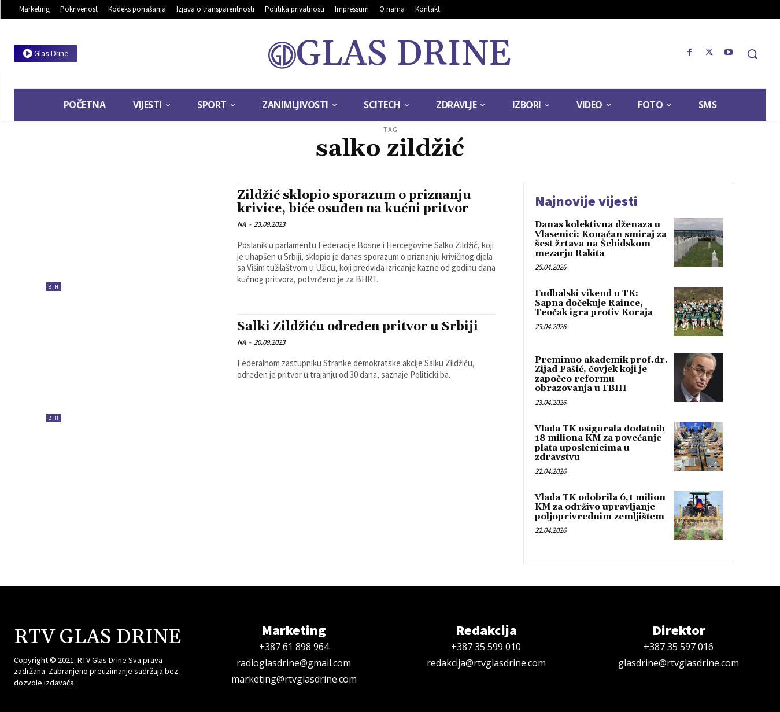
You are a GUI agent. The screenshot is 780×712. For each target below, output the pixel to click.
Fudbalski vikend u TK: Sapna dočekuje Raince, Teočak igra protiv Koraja (594, 303)
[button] (752, 54)
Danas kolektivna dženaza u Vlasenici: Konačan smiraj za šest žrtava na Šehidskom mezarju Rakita (601, 239)
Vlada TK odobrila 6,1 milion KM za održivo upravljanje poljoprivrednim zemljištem (600, 507)
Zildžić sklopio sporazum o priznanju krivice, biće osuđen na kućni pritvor (354, 202)
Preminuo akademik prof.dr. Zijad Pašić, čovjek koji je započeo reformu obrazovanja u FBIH (601, 374)
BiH (53, 286)
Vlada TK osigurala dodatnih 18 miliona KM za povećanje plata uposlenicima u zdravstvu (600, 443)
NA (241, 224)
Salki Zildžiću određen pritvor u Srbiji (357, 326)
